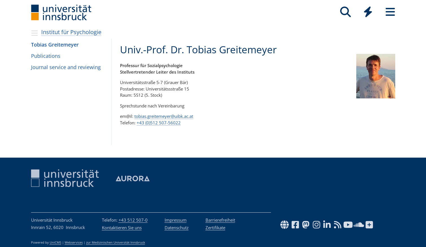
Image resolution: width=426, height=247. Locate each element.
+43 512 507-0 (133, 220)
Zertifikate (215, 227)
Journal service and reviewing (66, 67)
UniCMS (55, 242)
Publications (45, 55)
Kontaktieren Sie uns (122, 227)
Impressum (176, 220)
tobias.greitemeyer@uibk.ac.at (163, 116)
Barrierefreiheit (220, 220)
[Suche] (346, 12)
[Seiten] (390, 12)
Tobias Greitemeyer (55, 44)
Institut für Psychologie (71, 32)
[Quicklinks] (368, 12)
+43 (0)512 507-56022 (159, 122)
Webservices (74, 242)
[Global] (368, 12)
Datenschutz (177, 227)
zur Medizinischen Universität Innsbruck (115, 242)
